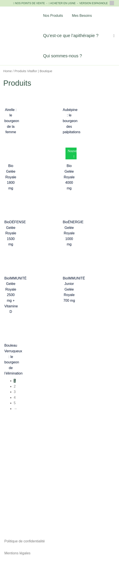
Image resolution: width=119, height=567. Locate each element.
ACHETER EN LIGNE (63, 3)
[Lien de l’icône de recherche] (114, 36)
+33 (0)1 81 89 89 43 (59, 476)
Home (7, 71)
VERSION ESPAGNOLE (96, 3)
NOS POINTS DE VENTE (30, 3)
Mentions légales (17, 553)
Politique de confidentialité (24, 541)
